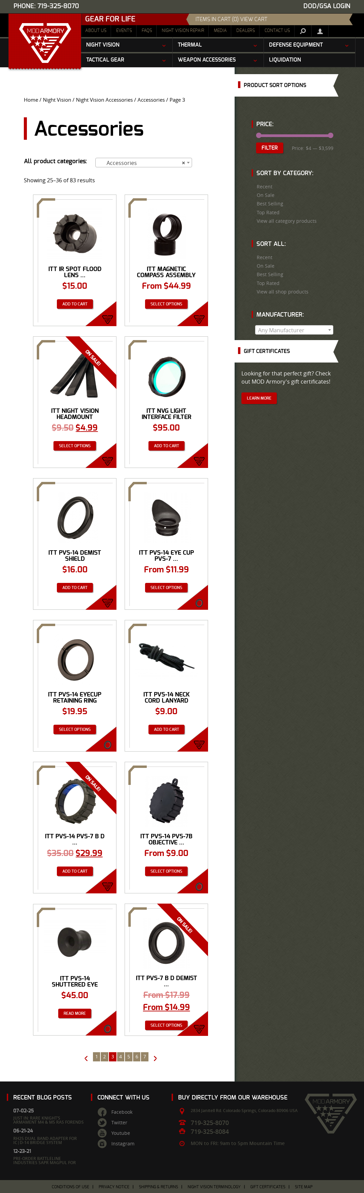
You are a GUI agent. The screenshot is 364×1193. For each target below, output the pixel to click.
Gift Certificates (267, 1187)
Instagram (122, 1144)
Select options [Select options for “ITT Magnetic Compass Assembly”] (166, 304)
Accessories (151, 100)
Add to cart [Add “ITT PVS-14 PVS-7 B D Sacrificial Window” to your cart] (75, 871)
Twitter (119, 1123)
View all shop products (282, 292)
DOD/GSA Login (326, 6)
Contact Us (277, 31)
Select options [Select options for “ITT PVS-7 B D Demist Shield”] (166, 1025)
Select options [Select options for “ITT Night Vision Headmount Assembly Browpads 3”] (75, 446)
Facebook (121, 1112)
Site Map (304, 1187)
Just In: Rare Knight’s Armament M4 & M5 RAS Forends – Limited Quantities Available (48, 1122)
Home (31, 100)
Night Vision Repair (183, 31)
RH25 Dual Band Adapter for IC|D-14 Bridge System (45, 1140)
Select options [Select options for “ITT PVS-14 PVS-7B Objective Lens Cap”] (166, 871)
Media (220, 31)
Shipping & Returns (158, 1187)
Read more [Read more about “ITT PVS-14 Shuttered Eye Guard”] (75, 1013)
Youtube (120, 1133)
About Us (96, 31)
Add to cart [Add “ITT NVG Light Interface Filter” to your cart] (166, 446)
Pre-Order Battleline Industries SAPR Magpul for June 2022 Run (44, 1163)
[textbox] (294, 330)
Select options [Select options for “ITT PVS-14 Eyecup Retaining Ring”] (75, 729)
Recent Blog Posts (42, 1097)
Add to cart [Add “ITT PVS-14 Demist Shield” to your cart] (75, 588)
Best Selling (270, 204)
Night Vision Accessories (104, 100)
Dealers (245, 31)
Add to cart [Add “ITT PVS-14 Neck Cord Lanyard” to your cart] (166, 729)
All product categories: (55, 161)
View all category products (287, 221)
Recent (264, 187)
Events (124, 31)
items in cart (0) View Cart (231, 19)
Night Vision (57, 100)
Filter (270, 148)
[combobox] (143, 162)
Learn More (259, 398)
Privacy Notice (114, 1187)
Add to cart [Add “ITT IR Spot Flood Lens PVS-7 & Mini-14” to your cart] (75, 304)
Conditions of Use (70, 1187)
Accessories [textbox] (141, 163)
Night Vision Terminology (214, 1187)
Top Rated (268, 212)
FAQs (147, 31)
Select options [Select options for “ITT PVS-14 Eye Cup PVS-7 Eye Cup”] (166, 588)
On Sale (265, 195)
